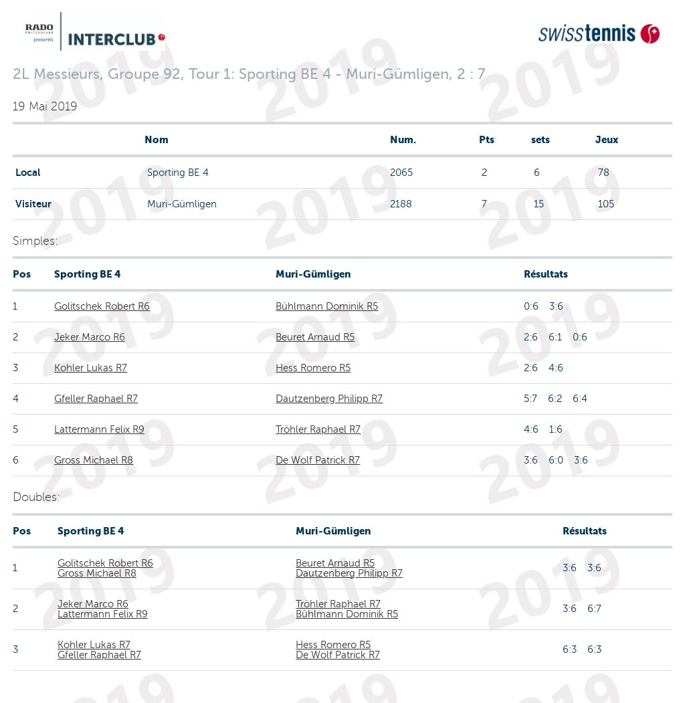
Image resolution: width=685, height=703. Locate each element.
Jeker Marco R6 (89, 337)
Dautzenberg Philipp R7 (329, 398)
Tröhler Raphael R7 (318, 429)
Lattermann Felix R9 (99, 429)
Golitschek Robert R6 (102, 306)
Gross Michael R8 (93, 460)
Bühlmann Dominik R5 (327, 306)
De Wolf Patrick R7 (318, 460)
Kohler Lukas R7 (90, 368)
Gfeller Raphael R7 (96, 398)
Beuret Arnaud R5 (315, 337)
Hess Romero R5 (313, 368)
